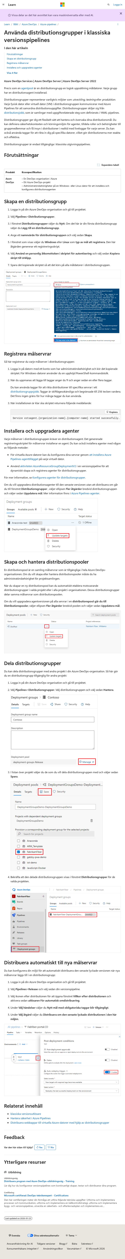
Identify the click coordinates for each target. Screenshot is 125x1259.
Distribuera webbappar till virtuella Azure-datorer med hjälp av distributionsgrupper (60, 1122)
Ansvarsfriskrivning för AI (20, 1243)
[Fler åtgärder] (118, 24)
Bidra (74, 1243)
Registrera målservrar (18, 63)
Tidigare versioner (46, 1243)
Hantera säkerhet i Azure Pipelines (31, 1118)
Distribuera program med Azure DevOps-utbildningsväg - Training (39, 1181)
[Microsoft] (62, 4)
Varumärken (73, 1248)
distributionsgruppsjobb (25, 391)
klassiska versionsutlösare (26, 1113)
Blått (15, 24)
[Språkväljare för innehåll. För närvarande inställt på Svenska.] (14, 1235)
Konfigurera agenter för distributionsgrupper (58, 477)
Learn (7, 24)
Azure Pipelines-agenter (85, 493)
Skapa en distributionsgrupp (21, 58)
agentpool (27, 88)
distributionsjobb (14, 112)
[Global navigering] (3, 5)
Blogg (62, 1243)
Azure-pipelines (48, 24)
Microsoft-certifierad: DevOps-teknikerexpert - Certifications (36, 1195)
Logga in (117, 4)
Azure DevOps (29, 24)
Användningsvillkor (53, 1248)
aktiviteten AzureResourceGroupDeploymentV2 (48, 466)
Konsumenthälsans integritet (22, 1248)
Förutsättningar (15, 54)
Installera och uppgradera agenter (24, 67)
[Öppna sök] (108, 5)
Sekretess (86, 1243)
